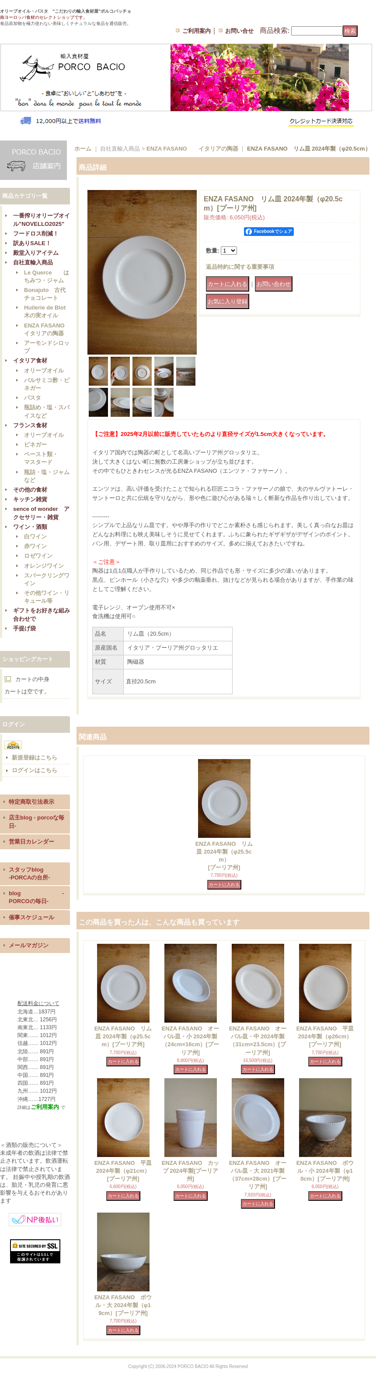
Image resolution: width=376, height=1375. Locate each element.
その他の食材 (30, 489)
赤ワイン (35, 546)
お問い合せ (239, 31)
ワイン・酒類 (30, 527)
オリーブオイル (44, 370)
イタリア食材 (30, 360)
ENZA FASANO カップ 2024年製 (190, 1171)
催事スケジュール (31, 917)
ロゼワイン (38, 555)
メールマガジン (29, 945)
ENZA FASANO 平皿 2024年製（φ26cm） (325, 1036)
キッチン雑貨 (30, 499)
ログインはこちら (34, 770)
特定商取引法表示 (31, 801)
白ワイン (35, 536)
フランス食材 (30, 425)
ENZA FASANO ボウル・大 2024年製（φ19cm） (123, 1305)
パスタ (32, 397)
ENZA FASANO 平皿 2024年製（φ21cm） (123, 1171)
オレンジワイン (44, 566)
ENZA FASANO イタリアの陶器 (192, 148)
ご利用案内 (196, 31)
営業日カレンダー (31, 841)
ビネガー (35, 444)
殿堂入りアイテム (36, 253)
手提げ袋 (24, 628)
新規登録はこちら (34, 757)
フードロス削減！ (36, 233)
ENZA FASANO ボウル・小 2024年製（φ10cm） (325, 1171)
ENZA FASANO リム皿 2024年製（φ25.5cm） (123, 1036)
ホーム (82, 148)
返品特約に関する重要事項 (240, 267)
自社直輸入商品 (33, 262)
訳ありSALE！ (32, 243)
